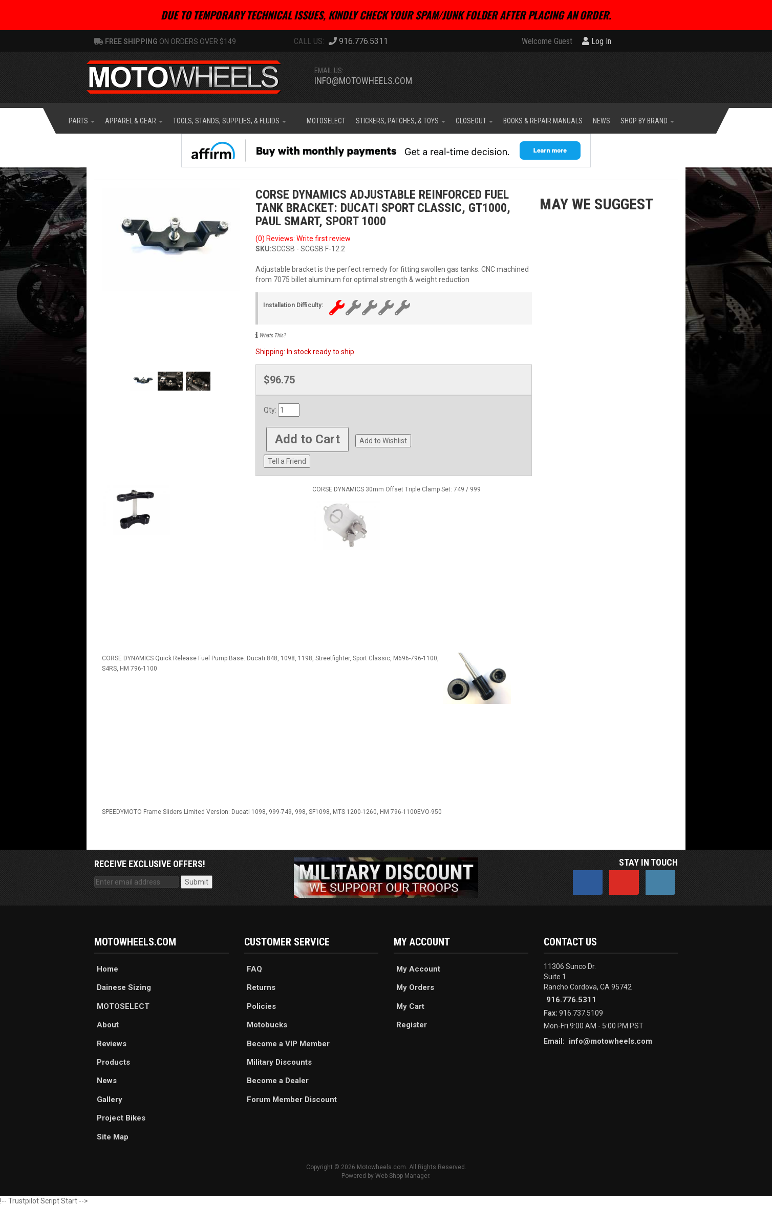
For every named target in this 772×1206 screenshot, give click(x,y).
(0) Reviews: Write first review (303, 238)
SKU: (263, 249)
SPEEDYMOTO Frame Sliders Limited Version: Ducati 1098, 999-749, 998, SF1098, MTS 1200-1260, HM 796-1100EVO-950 (272, 811)
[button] (81, 121)
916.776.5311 (571, 999)
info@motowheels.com (363, 80)
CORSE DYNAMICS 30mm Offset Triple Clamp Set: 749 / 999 (396, 489)
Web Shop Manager (402, 1175)
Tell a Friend (287, 461)
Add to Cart (307, 439)
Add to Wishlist (383, 441)
